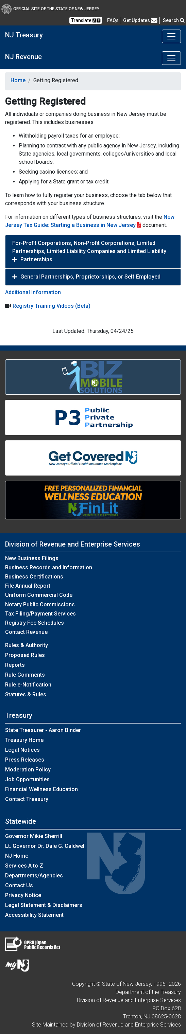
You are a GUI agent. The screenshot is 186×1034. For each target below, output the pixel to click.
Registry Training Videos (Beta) (51, 306)
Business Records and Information (48, 567)
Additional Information (33, 292)
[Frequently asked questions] (113, 20)
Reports (15, 665)
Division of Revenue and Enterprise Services (72, 544)
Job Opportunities (27, 779)
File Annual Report (27, 586)
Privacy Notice (23, 895)
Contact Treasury (26, 799)
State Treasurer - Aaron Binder (43, 730)
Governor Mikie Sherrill (33, 836)
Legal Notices (22, 750)
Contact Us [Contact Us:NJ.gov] (19, 885)
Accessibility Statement (34, 915)
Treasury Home (24, 740)
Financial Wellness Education (41, 789)
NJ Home (16, 856)
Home (18, 80)
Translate (85, 20)
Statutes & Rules (25, 694)
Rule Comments (25, 675)
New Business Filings (31, 558)
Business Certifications (34, 576)
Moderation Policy (28, 769)
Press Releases (24, 759)
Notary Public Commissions (40, 604)
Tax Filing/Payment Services (40, 613)
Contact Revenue (26, 632)
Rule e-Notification (28, 684)
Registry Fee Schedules (34, 623)
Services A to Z (24, 865)
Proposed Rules (25, 655)
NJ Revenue (23, 57)
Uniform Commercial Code (38, 595)
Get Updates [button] (140, 20)
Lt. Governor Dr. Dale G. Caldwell (45, 846)
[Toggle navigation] (171, 36)
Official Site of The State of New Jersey (50, 8)
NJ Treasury (24, 35)
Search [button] (174, 20)
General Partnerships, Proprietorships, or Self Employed (90, 276)
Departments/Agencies (34, 875)
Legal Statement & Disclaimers (43, 905)
